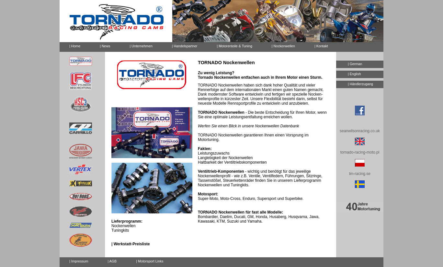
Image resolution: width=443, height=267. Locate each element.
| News (105, 46)
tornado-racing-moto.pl (360, 152)
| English (354, 74)
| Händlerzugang (360, 84)
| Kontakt (318, 45)
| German (355, 64)
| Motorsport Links (150, 261)
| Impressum (78, 261)
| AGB (112, 261)
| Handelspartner (185, 46)
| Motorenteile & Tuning (234, 46)
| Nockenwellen (283, 46)
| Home (74, 46)
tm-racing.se (359, 173)
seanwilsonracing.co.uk (360, 131)
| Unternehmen (141, 46)
